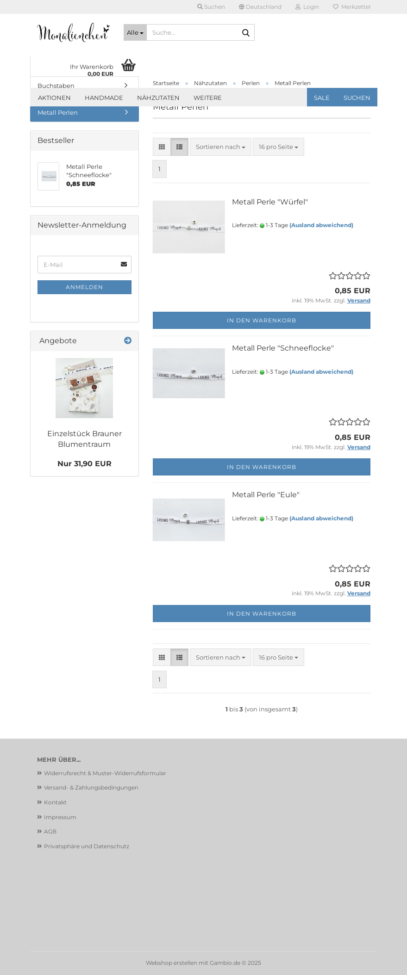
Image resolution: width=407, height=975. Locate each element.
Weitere (208, 97)
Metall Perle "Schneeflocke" (283, 348)
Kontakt (55, 802)
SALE (322, 97)
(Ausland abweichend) (321, 225)
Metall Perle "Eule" (266, 494)
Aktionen (54, 97)
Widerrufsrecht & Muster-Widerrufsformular (105, 773)
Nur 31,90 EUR (84, 463)
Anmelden (84, 287)
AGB (50, 831)
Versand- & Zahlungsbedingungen (91, 787)
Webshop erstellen (171, 962)
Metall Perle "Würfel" (270, 201)
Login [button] (307, 6)
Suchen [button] (211, 6)
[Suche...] (135, 32)
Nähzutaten (158, 97)
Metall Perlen (58, 112)
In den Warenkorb (261, 320)
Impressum (60, 817)
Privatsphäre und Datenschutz (86, 846)
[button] (260, 7)
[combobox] (220, 147)
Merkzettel (351, 6)
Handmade (104, 97)
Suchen (357, 97)
